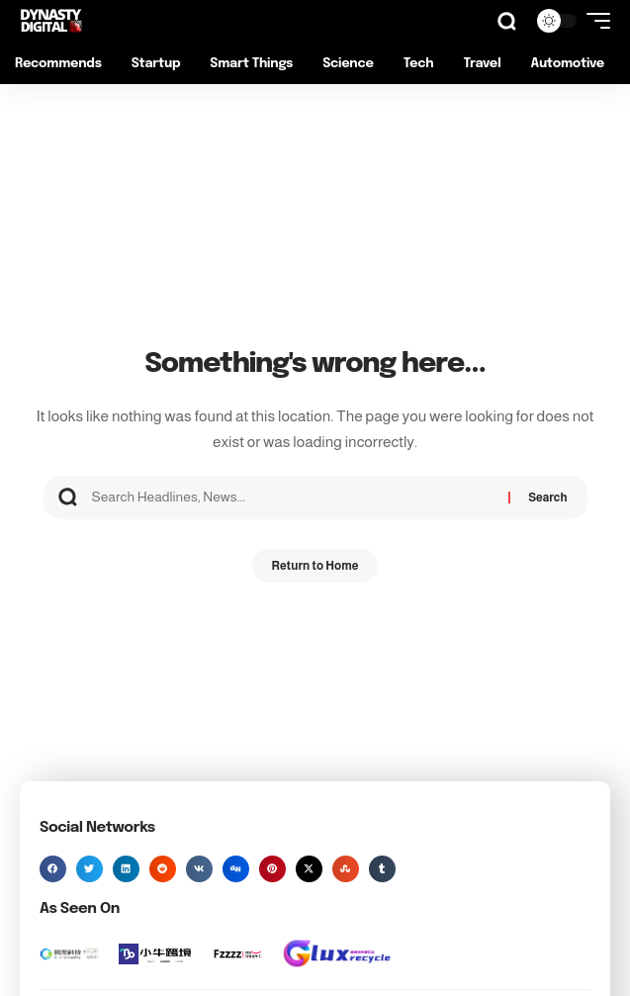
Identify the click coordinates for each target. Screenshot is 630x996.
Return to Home (315, 566)
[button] (507, 21)
